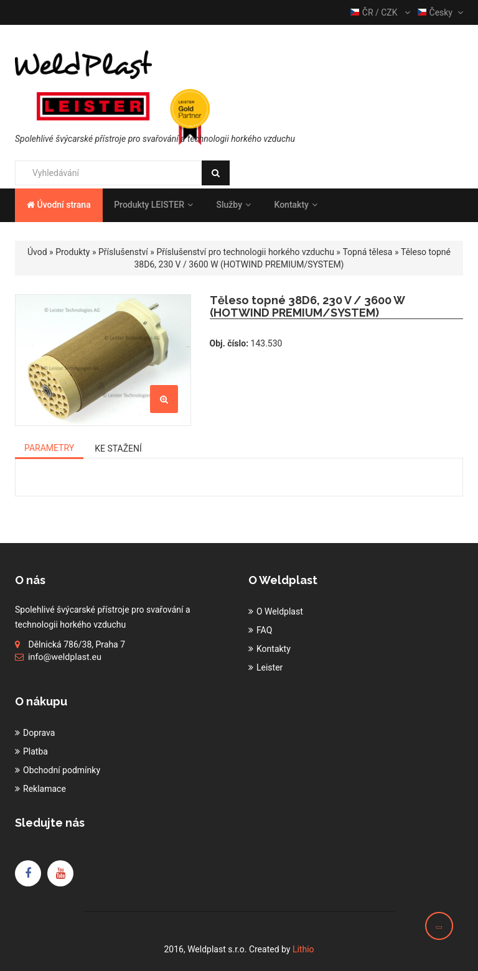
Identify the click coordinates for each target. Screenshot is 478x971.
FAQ (264, 630)
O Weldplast (279, 611)
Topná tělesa (367, 252)
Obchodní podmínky (61, 770)
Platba (35, 751)
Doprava (39, 733)
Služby (233, 205)
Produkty (72, 252)
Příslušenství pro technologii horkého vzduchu (245, 252)
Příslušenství (123, 252)
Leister (269, 667)
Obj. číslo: (229, 343)
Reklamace (44, 789)
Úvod (37, 252)
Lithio (303, 949)
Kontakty (295, 205)
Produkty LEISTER (153, 205)
